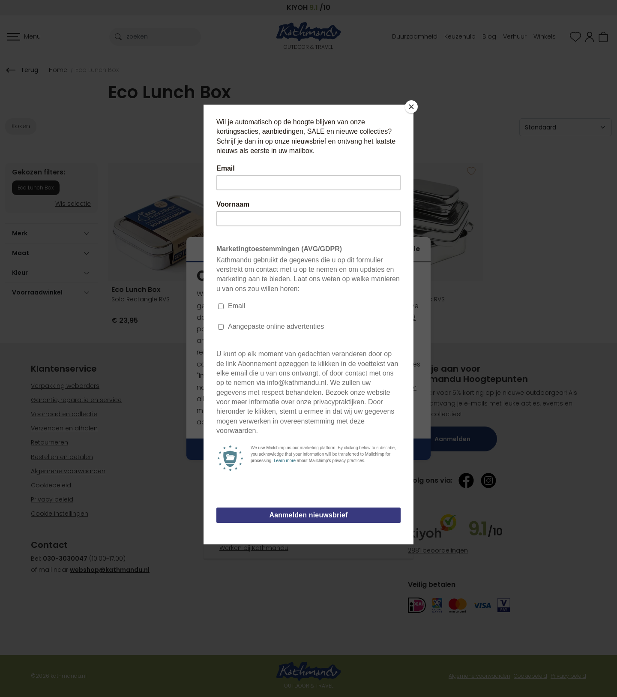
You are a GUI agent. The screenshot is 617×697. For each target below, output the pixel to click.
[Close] (411, 106)
